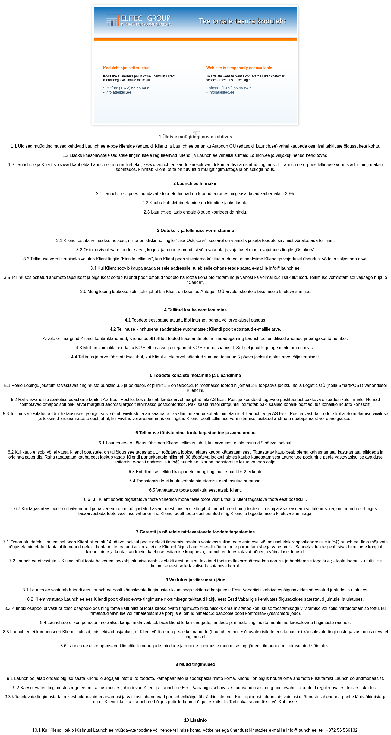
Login (195, 132)
